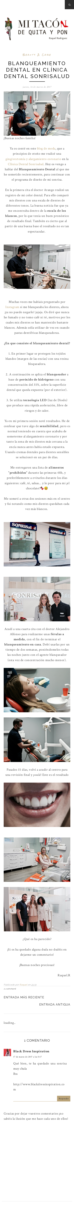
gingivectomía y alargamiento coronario (33, 159)
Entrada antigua (54, 1004)
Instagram (12, 307)
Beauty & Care (37, 54)
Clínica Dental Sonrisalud (26, 164)
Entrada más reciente (24, 997)
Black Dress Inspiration (31, 1051)
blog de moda (46, 148)
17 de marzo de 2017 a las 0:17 (27, 1056)
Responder (64, 1098)
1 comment (10, 989)
